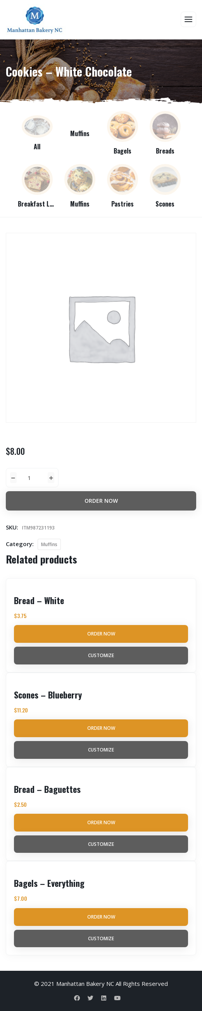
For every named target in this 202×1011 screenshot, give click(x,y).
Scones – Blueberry (48, 694)
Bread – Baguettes (47, 789)
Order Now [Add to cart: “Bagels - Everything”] (101, 917)
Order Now (101, 500)
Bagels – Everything (49, 883)
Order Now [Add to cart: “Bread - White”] (101, 633)
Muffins (49, 544)
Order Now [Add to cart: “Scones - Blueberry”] (101, 728)
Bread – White (39, 600)
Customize (101, 655)
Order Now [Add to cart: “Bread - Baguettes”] (101, 822)
